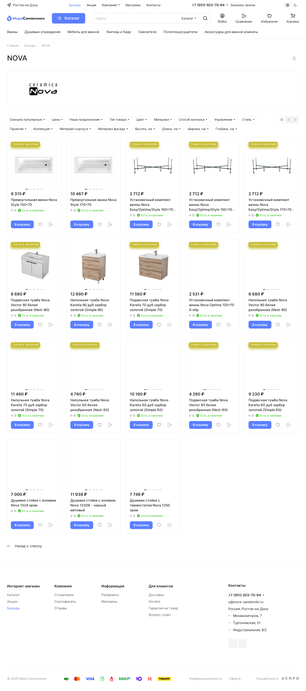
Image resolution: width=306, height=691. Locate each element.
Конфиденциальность (205, 678)
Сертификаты (65, 601)
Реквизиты (110, 595)
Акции (12, 601)
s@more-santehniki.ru (245, 602)
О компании (64, 595)
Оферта (235, 678)
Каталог (13, 595)
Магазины (109, 601)
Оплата (154, 601)
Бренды (13, 608)
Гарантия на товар (163, 608)
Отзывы (60, 608)
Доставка (156, 595)
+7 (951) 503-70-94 (208, 5)
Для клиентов (161, 586)
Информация (112, 586)
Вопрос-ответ (160, 615)
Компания (63, 586)
